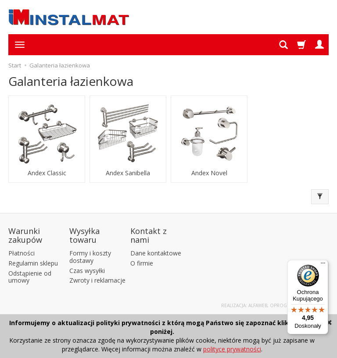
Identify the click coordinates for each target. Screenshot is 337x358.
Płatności (21, 253)
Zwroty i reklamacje (97, 280)
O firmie (141, 263)
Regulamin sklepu (33, 263)
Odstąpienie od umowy (29, 277)
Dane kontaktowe (155, 253)
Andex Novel (209, 173)
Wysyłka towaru (84, 235)
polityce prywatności (232, 349)
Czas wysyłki (87, 270)
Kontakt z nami (148, 235)
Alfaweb (257, 305)
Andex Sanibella (128, 173)
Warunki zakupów (25, 235)
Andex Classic (47, 173)
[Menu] (323, 265)
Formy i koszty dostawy (90, 257)
